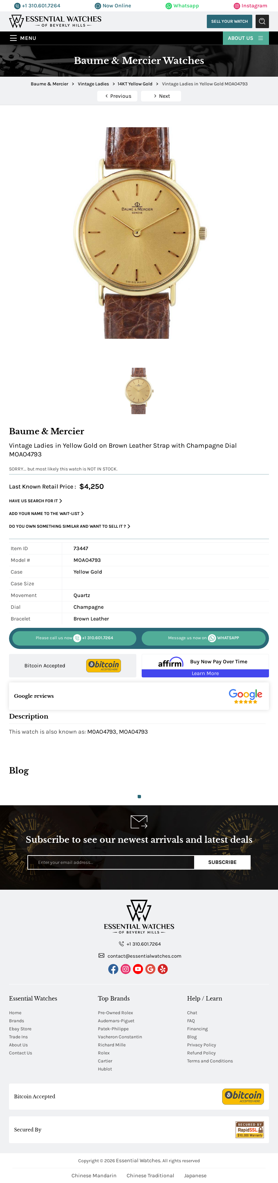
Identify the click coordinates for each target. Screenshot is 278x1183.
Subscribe (222, 862)
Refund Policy (201, 1053)
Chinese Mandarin (94, 1175)
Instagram (250, 5)
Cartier (105, 1061)
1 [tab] (139, 796)
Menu (28, 38)
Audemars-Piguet (116, 1021)
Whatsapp (182, 5)
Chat (192, 1013)
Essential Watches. (138, 1160)
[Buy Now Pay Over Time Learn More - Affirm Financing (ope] (205, 665)
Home (15, 1013)
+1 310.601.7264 (37, 5)
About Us (246, 37)
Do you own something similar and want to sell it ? (69, 526)
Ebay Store (20, 1029)
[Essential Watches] (55, 21)
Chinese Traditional (150, 1175)
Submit (262, 21)
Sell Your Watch (229, 21)
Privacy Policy (201, 1045)
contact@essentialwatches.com (140, 955)
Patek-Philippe (113, 1029)
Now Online (113, 5)
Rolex (104, 1053)
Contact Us (20, 1053)
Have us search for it (35, 501)
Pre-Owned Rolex (115, 1013)
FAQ (191, 1021)
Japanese (195, 1175)
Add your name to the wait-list (46, 513)
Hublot (105, 1069)
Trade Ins (18, 1037)
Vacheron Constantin (120, 1037)
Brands (16, 1021)
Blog (192, 1037)
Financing (197, 1029)
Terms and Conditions (210, 1061)
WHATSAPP (203, 638)
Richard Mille (112, 1045)
